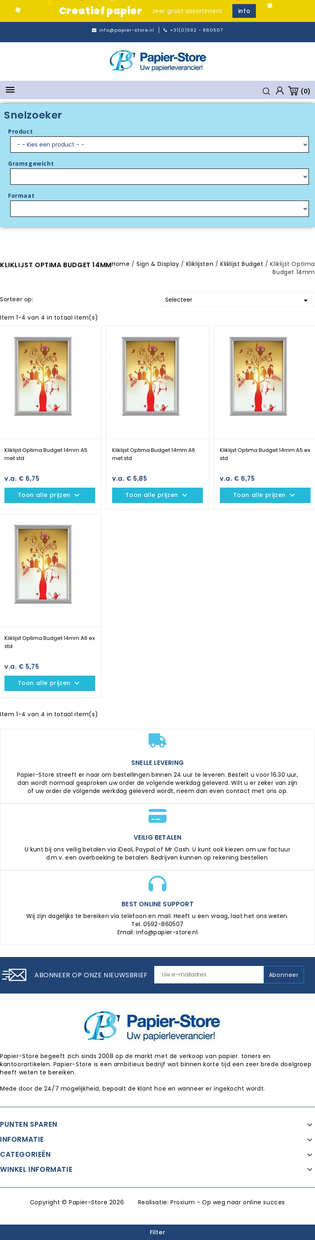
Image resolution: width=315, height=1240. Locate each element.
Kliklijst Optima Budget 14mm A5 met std (45, 454)
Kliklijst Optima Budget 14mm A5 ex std (265, 454)
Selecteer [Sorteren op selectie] (238, 300)
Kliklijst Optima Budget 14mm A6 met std (153, 454)
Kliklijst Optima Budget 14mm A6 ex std (49, 642)
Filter (158, 1232)
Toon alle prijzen (50, 495)
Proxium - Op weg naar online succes (227, 1202)
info (244, 11)
